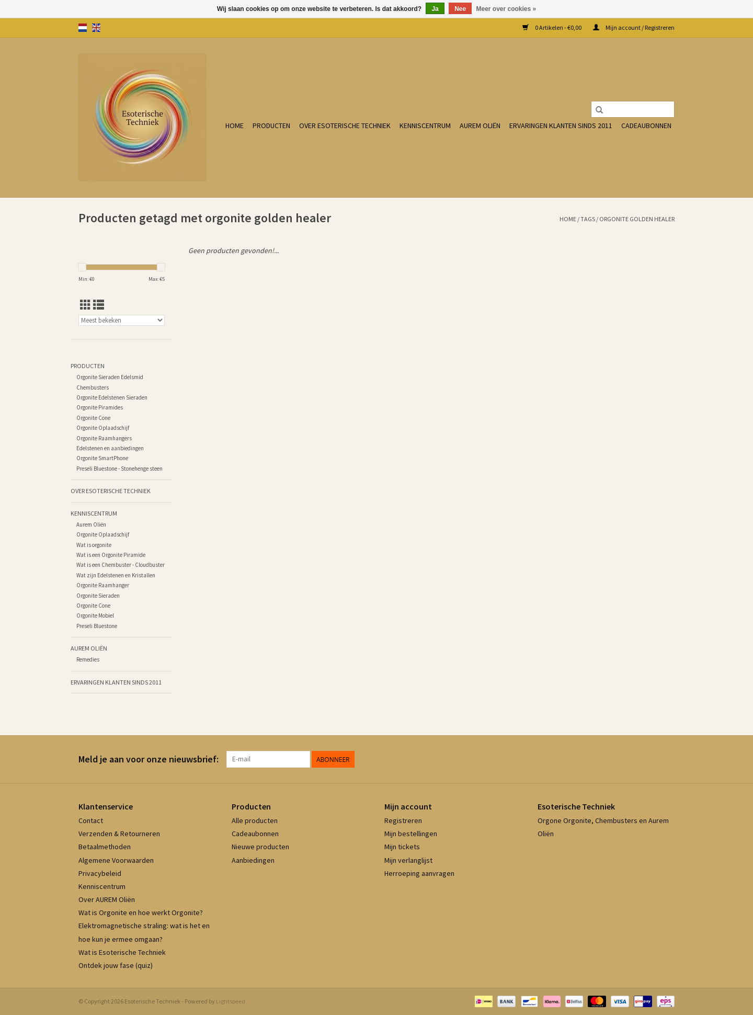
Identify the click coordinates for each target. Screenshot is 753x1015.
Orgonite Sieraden (98, 595)
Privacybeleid (99, 873)
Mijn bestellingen (410, 833)
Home (234, 125)
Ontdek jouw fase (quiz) (115, 965)
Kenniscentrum (425, 125)
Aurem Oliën (480, 125)
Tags (587, 219)
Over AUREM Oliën (106, 899)
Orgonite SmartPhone (102, 458)
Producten (271, 125)
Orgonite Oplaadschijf (102, 427)
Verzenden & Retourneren (119, 833)
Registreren (403, 820)
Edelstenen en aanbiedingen (110, 448)
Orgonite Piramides (99, 407)
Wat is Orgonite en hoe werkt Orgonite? (140, 912)
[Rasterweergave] (85, 305)
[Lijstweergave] (98, 305)
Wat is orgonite (93, 545)
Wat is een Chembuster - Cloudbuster (120, 564)
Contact (90, 820)
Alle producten (255, 820)
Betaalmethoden (104, 846)
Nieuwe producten (260, 846)
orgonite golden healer (637, 219)
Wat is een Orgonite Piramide (110, 554)
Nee (460, 9)
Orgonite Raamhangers (104, 438)
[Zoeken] (633, 109)
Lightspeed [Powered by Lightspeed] (230, 1001)
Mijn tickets (402, 846)
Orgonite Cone (93, 417)
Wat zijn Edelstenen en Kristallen (115, 575)
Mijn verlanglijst (408, 860)
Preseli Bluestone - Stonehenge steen (119, 468)
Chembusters (92, 387)
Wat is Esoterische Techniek (122, 952)
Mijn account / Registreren (634, 27)
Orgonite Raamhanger (102, 585)
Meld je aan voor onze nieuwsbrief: (148, 759)
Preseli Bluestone (96, 626)
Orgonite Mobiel (95, 615)
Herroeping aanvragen (419, 873)
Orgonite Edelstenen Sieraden (111, 397)
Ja (434, 9)
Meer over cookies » (506, 9)
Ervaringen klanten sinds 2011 (560, 125)
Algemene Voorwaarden (116, 860)
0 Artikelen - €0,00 (552, 27)
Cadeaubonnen (646, 125)
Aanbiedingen (253, 860)
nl (82, 28)
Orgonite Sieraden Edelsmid (109, 377)
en (96, 28)
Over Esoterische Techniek (345, 125)
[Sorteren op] (121, 320)
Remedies (87, 659)
